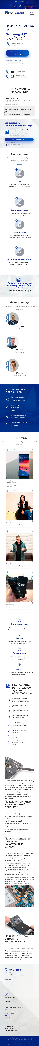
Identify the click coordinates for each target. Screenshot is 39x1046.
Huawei (7, 1003)
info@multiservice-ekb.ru (11, 1030)
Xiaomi (7, 1005)
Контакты (22, 1)
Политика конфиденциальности (13, 1011)
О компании (8, 983)
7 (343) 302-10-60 (14, 145)
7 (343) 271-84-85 (19, 7)
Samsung (8, 1001)
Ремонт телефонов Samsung (14, 62)
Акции (7, 985)
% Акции (15, 1)
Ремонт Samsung (18, 60)
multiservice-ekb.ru (8, 60)
